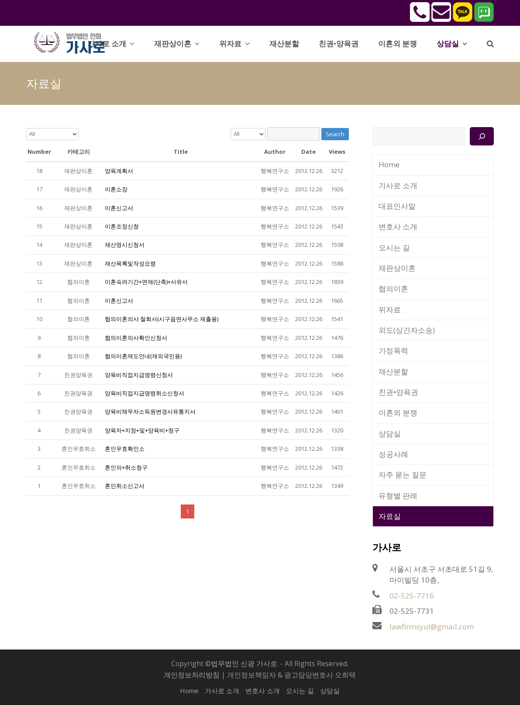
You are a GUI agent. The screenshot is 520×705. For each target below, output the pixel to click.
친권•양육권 (398, 392)
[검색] (482, 136)
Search (335, 134)
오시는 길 (394, 247)
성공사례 (393, 454)
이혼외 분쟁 (398, 413)
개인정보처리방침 (192, 675)
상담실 (390, 434)
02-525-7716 (411, 596)
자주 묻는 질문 (403, 475)
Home (389, 164)
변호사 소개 (398, 226)
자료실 (390, 516)
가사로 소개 (398, 185)
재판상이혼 (397, 268)
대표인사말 (397, 206)
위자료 (390, 309)
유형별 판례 (398, 496)
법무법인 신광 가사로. (245, 663)
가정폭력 (393, 351)
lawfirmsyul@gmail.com (431, 627)
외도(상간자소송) (407, 330)
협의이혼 (393, 288)
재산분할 (393, 371)
